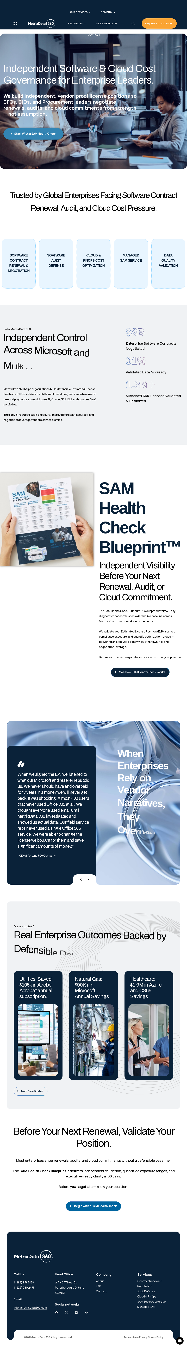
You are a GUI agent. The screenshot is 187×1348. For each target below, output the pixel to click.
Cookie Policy (155, 1337)
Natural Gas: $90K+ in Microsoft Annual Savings (92, 987)
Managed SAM (146, 1307)
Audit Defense (146, 1291)
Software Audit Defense (56, 260)
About (100, 1281)
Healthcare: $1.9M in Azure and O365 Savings (145, 987)
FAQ (98, 1286)
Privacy (143, 1337)
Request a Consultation (159, 23)
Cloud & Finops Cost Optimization (93, 260)
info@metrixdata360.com (30, 1307)
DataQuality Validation (168, 260)
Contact (101, 1291)
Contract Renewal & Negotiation (150, 1283)
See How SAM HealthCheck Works (141, 672)
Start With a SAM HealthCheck (33, 133)
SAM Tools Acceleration (152, 1301)
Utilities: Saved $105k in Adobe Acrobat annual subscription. (35, 987)
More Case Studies (31, 1091)
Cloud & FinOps (146, 1296)
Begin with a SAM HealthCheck (94, 1206)
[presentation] (81, 879)
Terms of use (131, 1337)
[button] (180, 1341)
